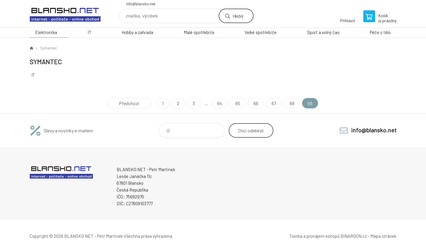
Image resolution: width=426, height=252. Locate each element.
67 (274, 103)
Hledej (238, 16)
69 (310, 103)
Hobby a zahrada (137, 32)
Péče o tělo (380, 32)
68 (292, 103)
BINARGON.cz (354, 236)
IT (89, 32)
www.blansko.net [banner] (65, 14)
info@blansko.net (140, 3)
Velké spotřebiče (261, 32)
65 (237, 103)
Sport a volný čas (323, 32)
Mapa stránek (383, 236)
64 (219, 103)
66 (256, 103)
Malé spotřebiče (199, 32)
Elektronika (46, 32)
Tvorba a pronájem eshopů (314, 236)
